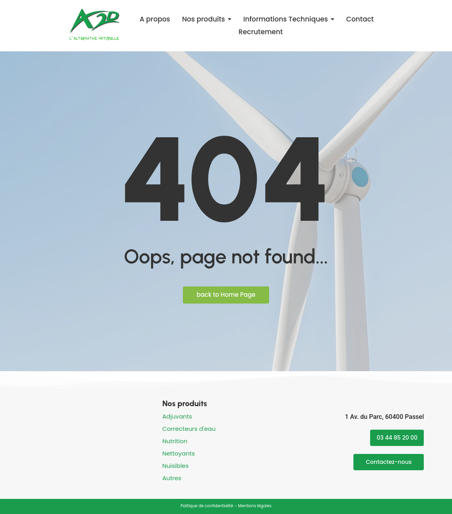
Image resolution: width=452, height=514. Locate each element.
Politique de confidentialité (206, 506)
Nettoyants (178, 453)
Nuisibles (175, 465)
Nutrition (174, 441)
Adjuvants (177, 416)
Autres (171, 478)
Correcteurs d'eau (188, 428)
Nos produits (184, 403)
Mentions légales (255, 506)
